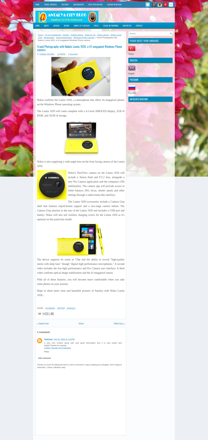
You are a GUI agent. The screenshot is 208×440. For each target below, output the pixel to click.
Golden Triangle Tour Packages (57, 348)
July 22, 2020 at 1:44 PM (64, 339)
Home (37, 4)
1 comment (73, 54)
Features (65, 4)
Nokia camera (103, 35)
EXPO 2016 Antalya (95, 4)
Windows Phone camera (83, 38)
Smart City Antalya (81, 25)
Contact (139, 25)
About (46, 25)
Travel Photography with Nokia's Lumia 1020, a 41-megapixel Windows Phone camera (79, 48)
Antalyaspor (78, 4)
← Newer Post (42, 323)
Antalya (56, 25)
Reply (46, 351)
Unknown (48, 339)
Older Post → (119, 323)
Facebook (50, 308)
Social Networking (110, 25)
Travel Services (50, 4)
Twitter (60, 308)
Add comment (44, 358)
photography (49, 38)
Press (96, 25)
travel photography (64, 38)
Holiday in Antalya (114, 4)
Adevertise (127, 25)
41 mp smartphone (53, 35)
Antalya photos (77, 35)
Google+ (71, 308)
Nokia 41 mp (90, 35)
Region (66, 25)
